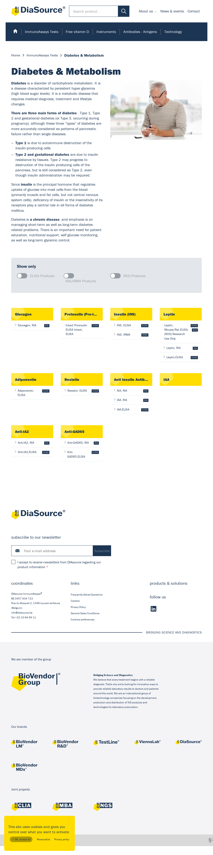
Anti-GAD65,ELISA (81, 462)
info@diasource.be (21, 621)
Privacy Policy (78, 616)
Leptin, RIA (180, 354)
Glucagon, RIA (32, 325)
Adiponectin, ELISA (32, 399)
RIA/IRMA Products (81, 281)
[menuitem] (148, 11)
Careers (75, 609)
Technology (173, 31)
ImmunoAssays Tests (41, 31)
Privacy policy (61, 839)
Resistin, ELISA (81, 397)
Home (16, 55)
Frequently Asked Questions (87, 603)
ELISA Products (42, 275)
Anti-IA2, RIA (32, 450)
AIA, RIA (131, 397)
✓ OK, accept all (21, 839)
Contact (194, 11)
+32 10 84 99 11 (25, 626)
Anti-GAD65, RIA (81, 450)
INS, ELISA (131, 325)
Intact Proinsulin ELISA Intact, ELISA (81, 330)
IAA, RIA (131, 407)
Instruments (106, 31)
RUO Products (134, 275)
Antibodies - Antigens (140, 31)
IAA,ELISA (131, 417)
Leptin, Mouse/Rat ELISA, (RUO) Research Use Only (180, 334)
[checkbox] (22, 275)
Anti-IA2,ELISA (32, 460)
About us (146, 11)
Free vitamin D (77, 31)
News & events (172, 11)
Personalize (43, 839)
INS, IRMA (131, 335)
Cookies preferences (82, 628)
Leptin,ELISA (180, 363)
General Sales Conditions (85, 622)
